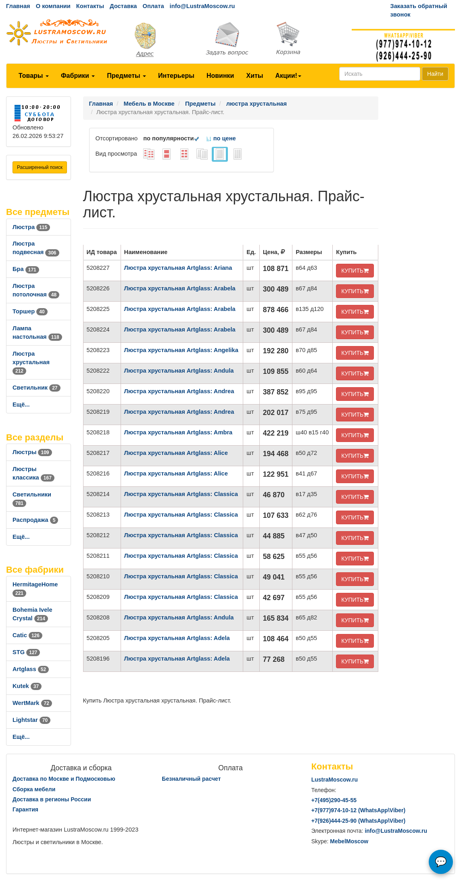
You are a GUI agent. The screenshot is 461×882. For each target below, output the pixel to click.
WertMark (32, 703)
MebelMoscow (349, 841)
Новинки (220, 75)
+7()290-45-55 (334, 800)
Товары (34, 75)
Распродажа (35, 520)
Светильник (36, 387)
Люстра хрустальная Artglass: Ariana (178, 268)
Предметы (126, 75)
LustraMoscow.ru (334, 779)
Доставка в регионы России (52, 799)
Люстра (31, 227)
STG (26, 652)
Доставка (123, 6)
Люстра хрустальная (31, 362)
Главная (18, 6)
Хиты (254, 75)
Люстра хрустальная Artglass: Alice (176, 453)
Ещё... (21, 404)
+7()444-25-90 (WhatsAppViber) (358, 820)
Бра (26, 269)
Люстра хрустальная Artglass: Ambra (178, 432)
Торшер (30, 311)
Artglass (31, 669)
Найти (435, 74)
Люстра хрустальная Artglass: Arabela (180, 288)
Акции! (288, 75)
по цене (221, 138)
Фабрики (78, 75)
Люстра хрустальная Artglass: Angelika (181, 350)
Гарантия (25, 809)
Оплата (153, 6)
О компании (53, 6)
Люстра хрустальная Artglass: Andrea (179, 391)
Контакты (90, 6)
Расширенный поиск (40, 167)
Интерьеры (176, 75)
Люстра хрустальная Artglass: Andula (179, 370)
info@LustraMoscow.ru (202, 6)
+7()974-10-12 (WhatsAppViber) (358, 810)
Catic (27, 635)
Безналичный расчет (191, 779)
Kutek (27, 686)
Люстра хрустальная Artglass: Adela (177, 638)
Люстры (32, 452)
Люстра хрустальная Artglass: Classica (181, 494)
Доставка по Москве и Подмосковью (64, 779)
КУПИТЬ (355, 270)
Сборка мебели (34, 789)
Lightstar (31, 720)
